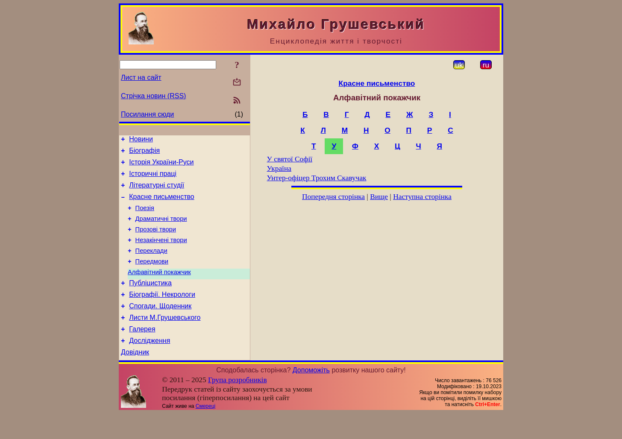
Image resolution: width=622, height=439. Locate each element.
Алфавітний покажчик (159, 288)
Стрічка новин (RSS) (153, 96)
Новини (141, 140)
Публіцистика (150, 300)
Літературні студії (156, 191)
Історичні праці (152, 178)
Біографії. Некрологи (162, 313)
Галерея (142, 352)
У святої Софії (289, 159)
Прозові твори (155, 240)
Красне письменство (161, 204)
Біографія (144, 153)
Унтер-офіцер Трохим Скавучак (317, 178)
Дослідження (149, 365)
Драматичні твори (161, 228)
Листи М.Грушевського (164, 339)
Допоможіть (311, 395)
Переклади (151, 264)
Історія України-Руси (161, 166)
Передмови (151, 276)
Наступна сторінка (422, 197)
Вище (379, 197)
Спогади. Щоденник (160, 326)
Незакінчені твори (161, 252)
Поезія (144, 217)
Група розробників (237, 405)
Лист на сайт (141, 77)
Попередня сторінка (333, 197)
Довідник (135, 377)
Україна (279, 168)
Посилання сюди (147, 114)
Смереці (205, 432)
